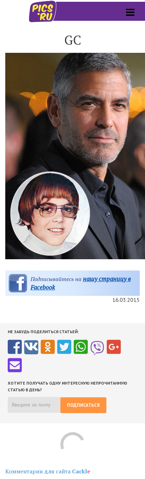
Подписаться (83, 405)
